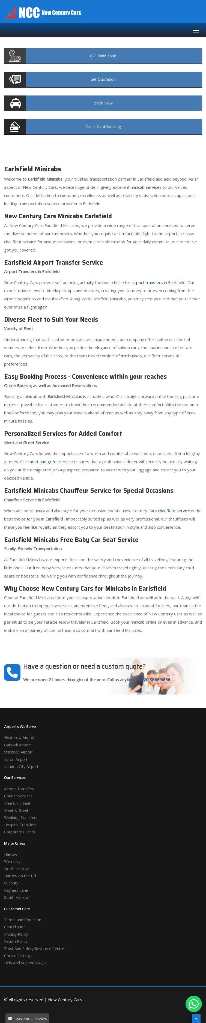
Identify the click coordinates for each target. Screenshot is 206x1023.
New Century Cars (65, 999)
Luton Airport (16, 759)
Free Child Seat (17, 803)
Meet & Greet (16, 810)
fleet (103, 605)
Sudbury (11, 883)
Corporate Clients (19, 831)
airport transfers (147, 282)
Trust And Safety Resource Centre (34, 948)
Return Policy (15, 941)
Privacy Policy (16, 934)
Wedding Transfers (20, 817)
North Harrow (16, 868)
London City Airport (21, 766)
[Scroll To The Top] (196, 1018)
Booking (103, 126)
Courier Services (18, 795)
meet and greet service (50, 461)
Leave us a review (27, 1018)
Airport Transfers (19, 788)
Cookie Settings (18, 955)
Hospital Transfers (20, 824)
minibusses (131, 355)
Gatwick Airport (17, 744)
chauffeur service (174, 510)
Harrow (10, 854)
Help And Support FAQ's (25, 962)
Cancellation (15, 926)
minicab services (146, 187)
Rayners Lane (16, 890)
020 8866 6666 (155, 679)
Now (103, 103)
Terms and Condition (22, 919)
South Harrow (16, 897)
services (170, 225)
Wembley (12, 861)
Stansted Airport (18, 752)
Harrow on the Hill (20, 875)
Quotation (103, 79)
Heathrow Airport (19, 737)
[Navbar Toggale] (196, 30)
